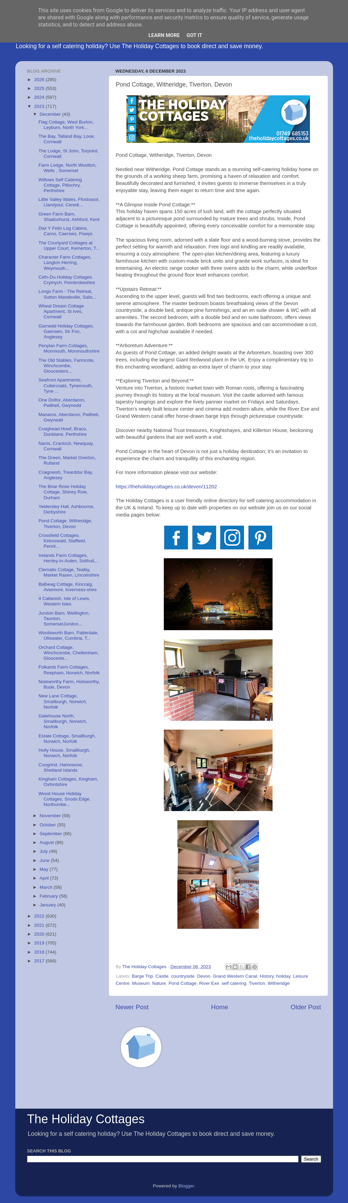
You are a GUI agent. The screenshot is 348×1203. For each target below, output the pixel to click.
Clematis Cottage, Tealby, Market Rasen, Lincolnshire (68, 572)
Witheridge (279, 983)
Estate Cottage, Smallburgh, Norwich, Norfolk (67, 738)
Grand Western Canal (235, 976)
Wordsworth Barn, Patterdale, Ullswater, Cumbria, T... (68, 635)
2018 (40, 952)
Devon (203, 976)
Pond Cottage (183, 983)
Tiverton (257, 983)
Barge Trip (142, 976)
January (48, 904)
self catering (234, 983)
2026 (40, 79)
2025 (40, 88)
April (45, 878)
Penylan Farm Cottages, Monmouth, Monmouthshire (68, 348)
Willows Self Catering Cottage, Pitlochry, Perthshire (60, 185)
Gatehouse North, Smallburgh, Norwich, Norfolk (62, 721)
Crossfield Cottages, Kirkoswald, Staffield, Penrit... (62, 541)
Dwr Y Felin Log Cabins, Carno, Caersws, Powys (65, 231)
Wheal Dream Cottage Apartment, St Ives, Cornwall (61, 311)
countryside (182, 976)
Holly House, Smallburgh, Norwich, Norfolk (64, 753)
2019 (40, 942)
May (45, 869)
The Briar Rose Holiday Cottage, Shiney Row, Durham (63, 492)
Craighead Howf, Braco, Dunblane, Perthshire (62, 431)
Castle (162, 976)
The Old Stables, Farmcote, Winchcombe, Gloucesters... (66, 366)
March (47, 887)
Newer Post (132, 1007)
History (267, 976)
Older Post (306, 1007)
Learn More (164, 35)
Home (219, 1007)
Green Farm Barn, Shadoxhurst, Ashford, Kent (68, 216)
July (44, 851)
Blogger (186, 1185)
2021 (40, 925)
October (48, 824)
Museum (141, 983)
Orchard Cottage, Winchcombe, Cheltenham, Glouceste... (68, 653)
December (51, 114)
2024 (40, 97)
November (51, 815)
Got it (194, 35)
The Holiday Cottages (86, 1119)
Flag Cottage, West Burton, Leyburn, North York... (66, 124)
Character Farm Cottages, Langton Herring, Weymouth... (64, 262)
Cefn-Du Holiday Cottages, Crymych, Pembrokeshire (66, 280)
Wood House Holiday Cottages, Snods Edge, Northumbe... (64, 799)
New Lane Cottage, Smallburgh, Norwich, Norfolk (62, 701)
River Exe (209, 983)
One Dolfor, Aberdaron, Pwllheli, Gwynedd (61, 402)
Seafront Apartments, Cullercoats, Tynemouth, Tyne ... (65, 385)
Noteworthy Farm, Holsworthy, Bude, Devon (69, 684)
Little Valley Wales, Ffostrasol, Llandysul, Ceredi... (68, 202)
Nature (159, 983)
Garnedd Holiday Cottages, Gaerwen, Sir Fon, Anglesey (66, 331)
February (49, 896)
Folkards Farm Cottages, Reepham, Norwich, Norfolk (69, 669)
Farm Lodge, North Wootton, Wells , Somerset (67, 168)
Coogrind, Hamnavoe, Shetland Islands (60, 767)
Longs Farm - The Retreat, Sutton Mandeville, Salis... (67, 294)
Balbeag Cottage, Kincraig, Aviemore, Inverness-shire (67, 587)
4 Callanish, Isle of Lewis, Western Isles (64, 601)
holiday (283, 976)
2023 (40, 106)
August (47, 842)
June (45, 860)
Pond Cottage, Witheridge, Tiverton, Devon (65, 523)
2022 (40, 916)
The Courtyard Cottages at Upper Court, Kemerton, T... (69, 245)
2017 (40, 960)
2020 (40, 934)
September (52, 833)
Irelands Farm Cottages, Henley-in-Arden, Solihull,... (68, 558)
